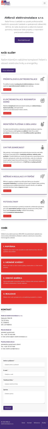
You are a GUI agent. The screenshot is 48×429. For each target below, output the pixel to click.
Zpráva (5, 389)
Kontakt (29, 422)
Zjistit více (7, 89)
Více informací (8, 70)
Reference (37, 422)
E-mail (5, 370)
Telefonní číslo (8, 380)
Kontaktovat (24, 40)
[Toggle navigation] (44, 3)
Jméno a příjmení (8, 360)
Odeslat (8, 408)
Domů (23, 422)
